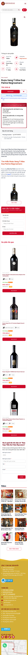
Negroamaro (23, 58)
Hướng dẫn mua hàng (8, 615)
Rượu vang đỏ (4, 77)
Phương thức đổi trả (8, 621)
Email (13, 228)
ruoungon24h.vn (8, 605)
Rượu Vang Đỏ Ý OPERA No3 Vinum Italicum (13, 371)
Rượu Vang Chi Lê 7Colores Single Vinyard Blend (13, 324)
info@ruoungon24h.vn (10, 600)
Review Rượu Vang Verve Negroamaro (6, 543)
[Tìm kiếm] (19, 9)
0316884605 (11, 567)
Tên (3, 464)
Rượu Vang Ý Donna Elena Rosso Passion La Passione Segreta (13, 419)
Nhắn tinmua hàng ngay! (14, 95)
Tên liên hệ (13, 217)
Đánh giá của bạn (6, 452)
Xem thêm (14, 202)
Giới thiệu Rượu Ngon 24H (9, 611)
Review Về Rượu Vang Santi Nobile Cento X (19, 528)
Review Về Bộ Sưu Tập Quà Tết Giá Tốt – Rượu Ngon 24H (7, 501)
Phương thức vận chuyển (9, 619)
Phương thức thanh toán (9, 617)
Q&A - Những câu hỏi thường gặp (11, 613)
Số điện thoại (13, 222)
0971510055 (17, 134)
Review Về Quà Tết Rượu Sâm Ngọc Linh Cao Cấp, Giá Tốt (20, 501)
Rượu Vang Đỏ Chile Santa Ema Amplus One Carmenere (13, 275)
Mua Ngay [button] (14, 290)
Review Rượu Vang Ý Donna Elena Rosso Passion (21, 514)
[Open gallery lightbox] (24, 17)
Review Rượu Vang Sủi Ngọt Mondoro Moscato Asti (6, 515)
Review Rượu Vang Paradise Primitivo (19, 543)
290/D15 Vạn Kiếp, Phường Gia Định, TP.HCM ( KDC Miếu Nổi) (13, 137)
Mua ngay (10, 91)
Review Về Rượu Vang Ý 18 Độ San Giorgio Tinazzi (6, 528)
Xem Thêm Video (14, 549)
